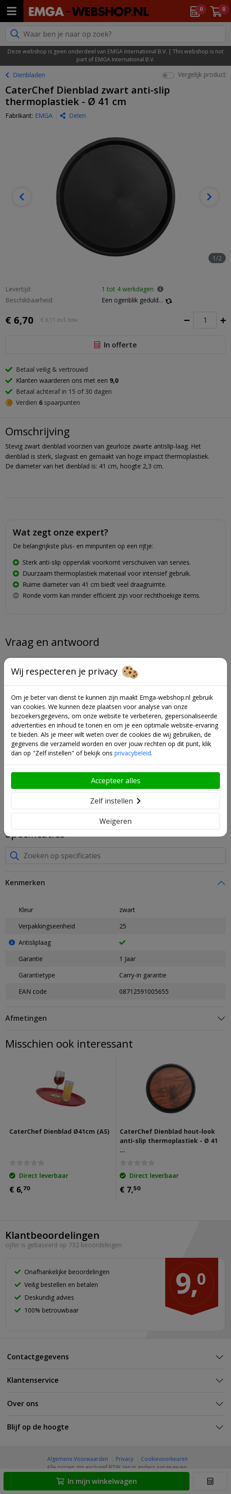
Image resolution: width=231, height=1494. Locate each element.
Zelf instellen (115, 801)
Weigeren (115, 821)
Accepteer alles (115, 780)
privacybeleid (132, 753)
